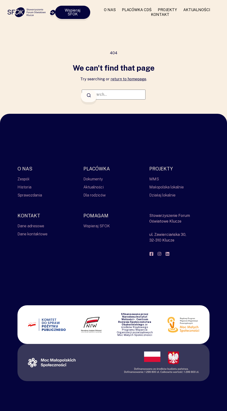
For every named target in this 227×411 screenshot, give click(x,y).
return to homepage (128, 79)
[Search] (89, 96)
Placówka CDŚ (137, 10)
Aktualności (196, 10)
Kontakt (160, 14)
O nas (110, 10)
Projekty (167, 10)
